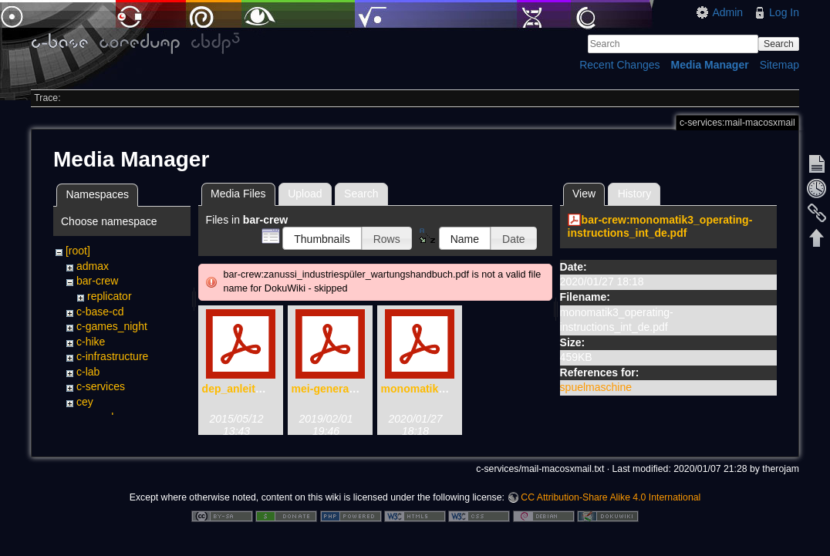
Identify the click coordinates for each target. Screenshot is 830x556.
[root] (78, 250)
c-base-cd (99, 311)
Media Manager (710, 65)
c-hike (90, 341)
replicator (109, 296)
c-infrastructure (112, 356)
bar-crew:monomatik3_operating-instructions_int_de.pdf (660, 226)
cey (84, 402)
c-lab (88, 372)
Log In (784, 12)
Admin (727, 12)
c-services (100, 386)
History (635, 193)
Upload (305, 193)
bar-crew (97, 281)
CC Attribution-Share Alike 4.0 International (610, 505)
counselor (99, 417)
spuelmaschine (596, 387)
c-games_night (111, 326)
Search (779, 44)
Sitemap (779, 65)
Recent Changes (619, 65)
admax (92, 266)
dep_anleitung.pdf (248, 388)
